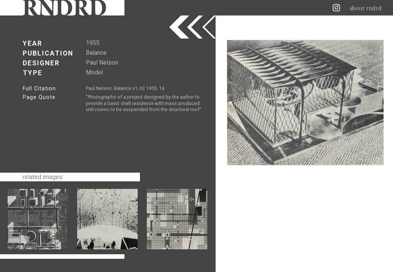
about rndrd (366, 8)
